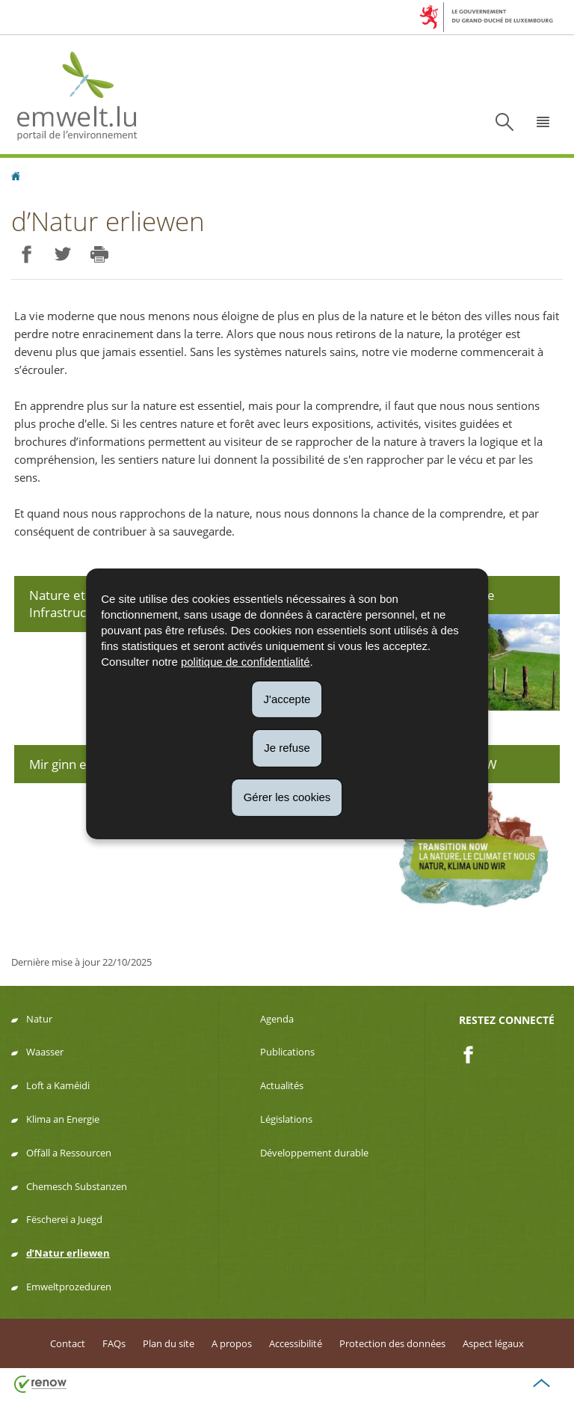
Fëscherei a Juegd (64, 1219)
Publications (287, 1051)
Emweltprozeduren (68, 1286)
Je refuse (287, 747)
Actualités (281, 1085)
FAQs (114, 1343)
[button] (543, 121)
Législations (286, 1119)
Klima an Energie (62, 1119)
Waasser (45, 1051)
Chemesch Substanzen (76, 1186)
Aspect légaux (493, 1343)
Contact (67, 1343)
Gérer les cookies (287, 797)
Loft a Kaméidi (58, 1085)
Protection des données (392, 1343)
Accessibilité (295, 1343)
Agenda (277, 1019)
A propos (232, 1343)
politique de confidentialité (245, 661)
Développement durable (314, 1152)
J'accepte (287, 698)
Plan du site (168, 1343)
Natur (39, 1019)
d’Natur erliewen (68, 1253)
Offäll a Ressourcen (68, 1152)
